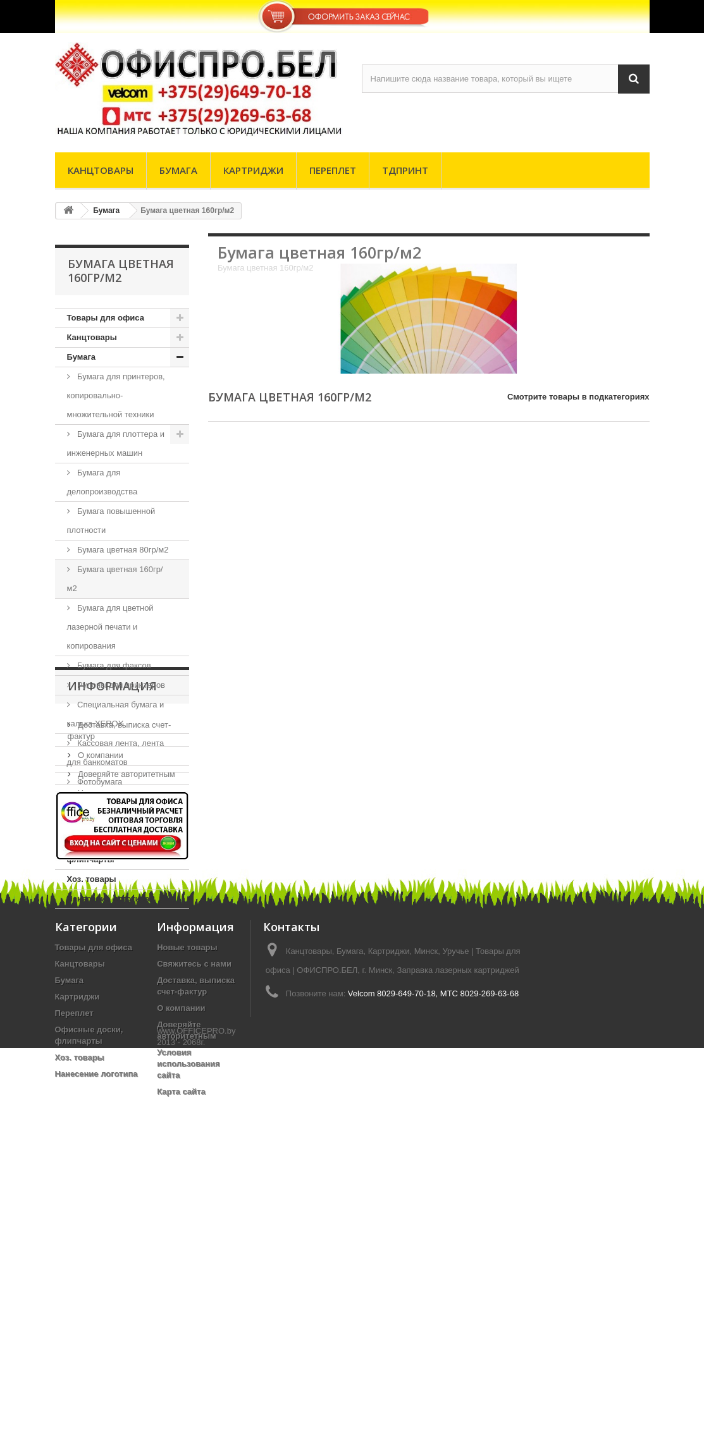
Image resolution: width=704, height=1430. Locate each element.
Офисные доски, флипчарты (101, 850)
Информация (112, 947)
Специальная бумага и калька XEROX (115, 714)
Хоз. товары (91, 879)
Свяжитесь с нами (194, 1263)
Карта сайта (181, 1390)
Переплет (332, 170)
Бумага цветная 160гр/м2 (115, 579)
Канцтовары (100, 170)
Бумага (178, 170)
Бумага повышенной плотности (111, 520)
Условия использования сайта (188, 1363)
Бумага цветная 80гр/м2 (122, 549)
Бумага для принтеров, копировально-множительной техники (116, 395)
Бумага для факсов (113, 665)
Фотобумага (99, 781)
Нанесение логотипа (108, 898)
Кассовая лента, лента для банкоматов (115, 752)
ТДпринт (405, 170)
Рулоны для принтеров (120, 685)
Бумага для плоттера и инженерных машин (116, 443)
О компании (99, 1011)
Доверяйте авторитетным (125, 1030)
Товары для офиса (105, 317)
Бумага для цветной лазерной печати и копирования (110, 627)
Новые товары (187, 1246)
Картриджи (253, 170)
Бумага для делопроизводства (102, 482)
